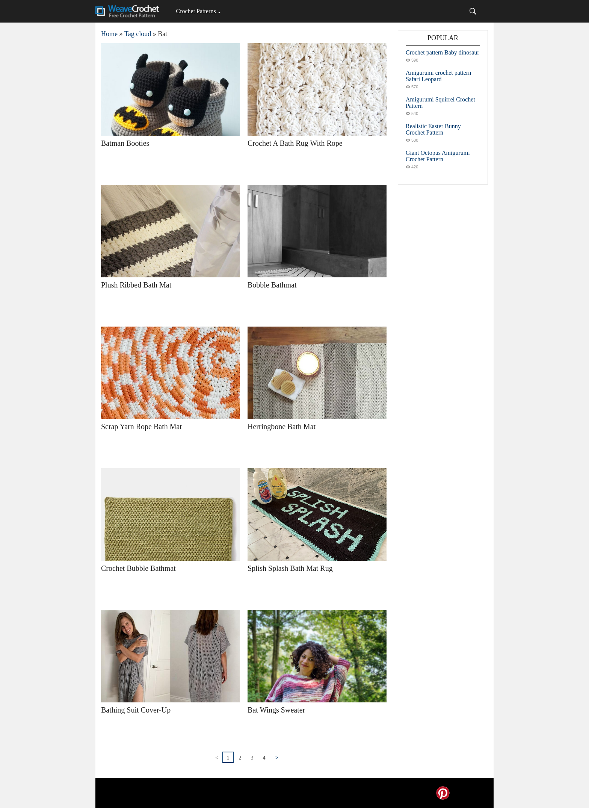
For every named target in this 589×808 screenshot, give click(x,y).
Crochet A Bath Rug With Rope (295, 143)
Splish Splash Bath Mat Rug (290, 568)
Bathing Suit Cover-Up (136, 710)
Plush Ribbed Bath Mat (136, 285)
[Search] (473, 11)
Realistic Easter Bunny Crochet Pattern (433, 129)
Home (109, 34)
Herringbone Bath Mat (282, 426)
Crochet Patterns (196, 11)
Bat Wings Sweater (276, 710)
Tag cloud (137, 34)
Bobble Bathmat (272, 285)
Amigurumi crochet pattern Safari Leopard (438, 76)
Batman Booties (125, 143)
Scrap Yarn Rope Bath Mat (141, 426)
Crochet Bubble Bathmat (138, 568)
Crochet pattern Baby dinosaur (442, 52)
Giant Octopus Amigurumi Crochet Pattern (438, 156)
